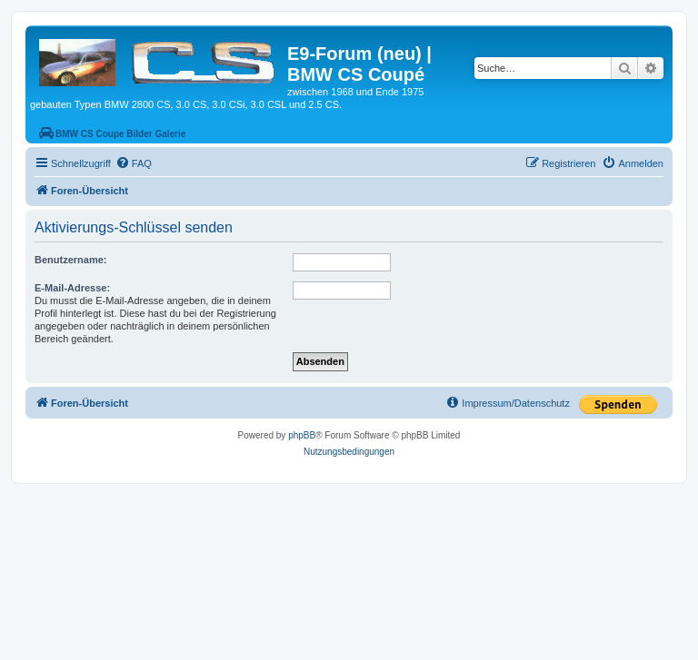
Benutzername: (70, 259)
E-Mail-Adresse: (72, 287)
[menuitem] (133, 163)
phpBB (301, 435)
